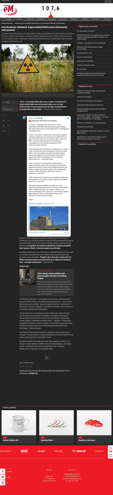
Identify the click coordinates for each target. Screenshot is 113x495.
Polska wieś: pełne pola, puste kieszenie (90, 105)
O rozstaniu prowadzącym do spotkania (90, 101)
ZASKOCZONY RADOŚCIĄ (85, 61)
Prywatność (99, 451)
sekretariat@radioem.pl (72, 478)
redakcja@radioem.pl (72, 474)
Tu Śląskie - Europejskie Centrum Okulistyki (91, 43)
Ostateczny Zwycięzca (84, 97)
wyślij (8, 131)
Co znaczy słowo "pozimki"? (86, 31)
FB (7, 115)
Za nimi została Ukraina (84, 57)
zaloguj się (33, 373)
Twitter (9, 120)
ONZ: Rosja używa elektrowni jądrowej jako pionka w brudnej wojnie (51, 275)
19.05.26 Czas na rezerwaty (86, 65)
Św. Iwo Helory (82, 69)
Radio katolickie (5, 451)
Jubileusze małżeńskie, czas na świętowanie (91, 123)
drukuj (8, 125)
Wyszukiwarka (109, 1)
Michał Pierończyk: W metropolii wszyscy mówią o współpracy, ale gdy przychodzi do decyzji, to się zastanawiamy (93, 37)
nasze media (5, 0)
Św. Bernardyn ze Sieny (84, 53)
